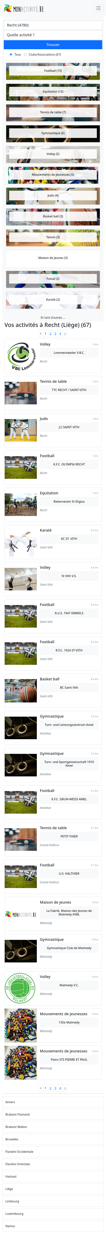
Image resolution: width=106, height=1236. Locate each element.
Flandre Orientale (17, 1164)
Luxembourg (14, 1214)
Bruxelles (11, 1139)
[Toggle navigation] (98, 8)
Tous (17, 54)
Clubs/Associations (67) (45, 54)
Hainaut (11, 1176)
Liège (9, 1189)
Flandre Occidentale (19, 1152)
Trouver (53, 44)
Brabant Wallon (16, 1127)
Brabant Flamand (17, 1114)
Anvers (10, 1102)
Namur (10, 1226)
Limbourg (12, 1201)
